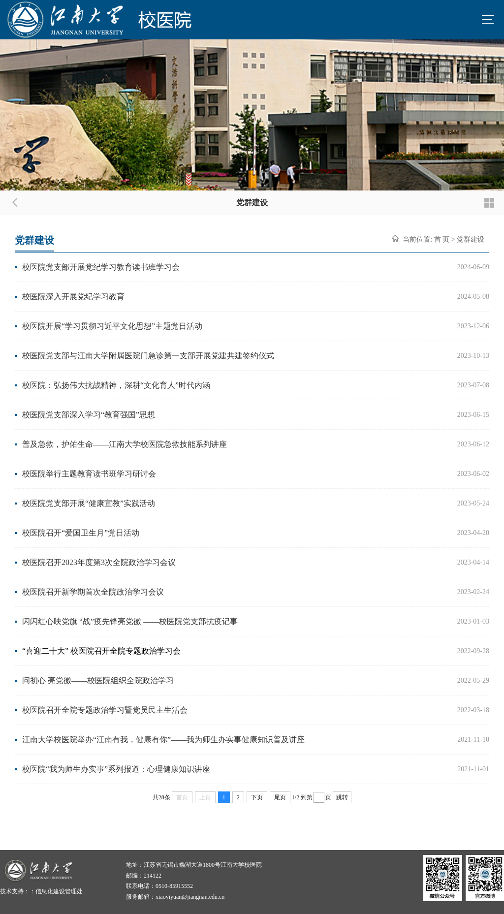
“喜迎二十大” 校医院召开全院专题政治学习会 (101, 651)
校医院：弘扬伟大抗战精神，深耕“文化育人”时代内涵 (116, 385)
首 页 (442, 239)
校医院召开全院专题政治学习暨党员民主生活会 (105, 710)
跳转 (342, 797)
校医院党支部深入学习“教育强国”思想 (88, 414)
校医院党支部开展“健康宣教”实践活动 (88, 503)
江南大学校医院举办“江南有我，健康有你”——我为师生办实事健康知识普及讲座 (163, 739)
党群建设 (470, 239)
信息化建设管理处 (59, 891)
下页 (257, 797)
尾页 (280, 797)
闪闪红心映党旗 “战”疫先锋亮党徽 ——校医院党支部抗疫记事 (130, 621)
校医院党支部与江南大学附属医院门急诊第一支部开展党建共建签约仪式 (148, 355)
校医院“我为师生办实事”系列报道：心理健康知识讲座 (116, 769)
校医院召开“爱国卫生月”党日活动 (80, 533)
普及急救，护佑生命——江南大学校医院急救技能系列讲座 (124, 444)
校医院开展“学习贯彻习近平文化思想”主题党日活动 (112, 326)
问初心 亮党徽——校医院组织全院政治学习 (98, 680)
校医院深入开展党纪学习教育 (73, 296)
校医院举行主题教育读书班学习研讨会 (89, 474)
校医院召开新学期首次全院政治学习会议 (93, 592)
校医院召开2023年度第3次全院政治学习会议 (99, 562)
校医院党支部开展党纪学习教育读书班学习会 (101, 267)
